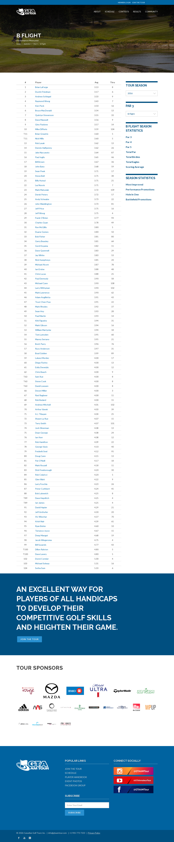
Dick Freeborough (43, 470)
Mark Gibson (41, 325)
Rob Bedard (40, 400)
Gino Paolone (41, 124)
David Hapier (41, 507)
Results (137, 11)
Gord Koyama (41, 246)
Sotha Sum (40, 568)
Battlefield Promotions (138, 199)
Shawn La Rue (41, 418)
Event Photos (73, 781)
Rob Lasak (40, 143)
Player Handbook (76, 777)
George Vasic (41, 446)
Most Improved (134, 184)
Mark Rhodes (41, 306)
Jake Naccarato (42, 152)
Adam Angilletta (42, 297)
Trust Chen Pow (43, 302)
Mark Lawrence (42, 292)
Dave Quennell (42, 250)
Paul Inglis (40, 157)
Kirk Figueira (41, 320)
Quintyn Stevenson (44, 115)
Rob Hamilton (41, 442)
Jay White (39, 255)
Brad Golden (41, 353)
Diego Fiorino (41, 362)
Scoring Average (135, 166)
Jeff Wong (40, 213)
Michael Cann (41, 283)
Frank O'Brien (41, 218)
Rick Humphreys (42, 260)
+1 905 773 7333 (77, 833)
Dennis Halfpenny (43, 148)
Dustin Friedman (42, 92)
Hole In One (132, 194)
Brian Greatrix (41, 134)
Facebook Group (75, 785)
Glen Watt (40, 479)
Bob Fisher (40, 236)
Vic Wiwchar (41, 516)
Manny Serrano (42, 339)
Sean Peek (40, 171)
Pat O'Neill (40, 460)
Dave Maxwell (41, 120)
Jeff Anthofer (41, 512)
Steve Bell (40, 176)
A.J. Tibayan (40, 414)
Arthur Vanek (41, 409)
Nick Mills (39, 138)
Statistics (27, 44)
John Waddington (43, 204)
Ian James (39, 502)
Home (18, 44)
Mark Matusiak (42, 190)
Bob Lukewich (41, 493)
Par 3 (35, 44)
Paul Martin (40, 316)
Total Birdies (133, 156)
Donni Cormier (42, 558)
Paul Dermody (41, 278)
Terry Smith (40, 423)
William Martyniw (43, 330)
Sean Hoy (39, 311)
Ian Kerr (39, 437)
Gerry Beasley (41, 241)
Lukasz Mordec (42, 358)
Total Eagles (132, 161)
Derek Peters (41, 194)
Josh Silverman (42, 428)
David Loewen (41, 386)
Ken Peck (39, 106)
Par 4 (128, 142)
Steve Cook (40, 381)
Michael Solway (42, 563)
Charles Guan (41, 222)
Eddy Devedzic (42, 367)
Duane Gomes (42, 232)
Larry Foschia (41, 484)
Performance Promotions (140, 189)
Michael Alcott (42, 264)
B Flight (142, 114)
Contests (124, 11)
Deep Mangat (41, 535)
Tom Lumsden (41, 334)
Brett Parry (40, 344)
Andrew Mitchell (43, 404)
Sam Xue (39, 376)
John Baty (39, 166)
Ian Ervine (39, 269)
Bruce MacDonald (43, 110)
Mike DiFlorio (41, 129)
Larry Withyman (42, 288)
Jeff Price (39, 208)
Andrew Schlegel (43, 96)
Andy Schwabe (42, 199)
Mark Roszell (41, 465)
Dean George (41, 432)
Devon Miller (41, 390)
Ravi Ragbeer (41, 395)
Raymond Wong (42, 101)
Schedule (109, 11)
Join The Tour (138, 2)
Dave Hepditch (42, 498)
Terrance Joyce (42, 530)
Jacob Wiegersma (43, 540)
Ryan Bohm (40, 526)
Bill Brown (39, 162)
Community (151, 11)
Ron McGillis (41, 227)
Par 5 (128, 147)
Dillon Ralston (41, 549)
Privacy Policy (94, 833)
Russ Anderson (42, 348)
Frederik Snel (41, 451)
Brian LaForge (41, 87)
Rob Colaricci (41, 474)
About (97, 11)
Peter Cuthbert (42, 488)
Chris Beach (40, 372)
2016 (142, 93)
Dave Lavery (41, 554)
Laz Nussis (40, 185)
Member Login (124, 2)
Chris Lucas (40, 274)
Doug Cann (40, 456)
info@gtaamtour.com (57, 833)
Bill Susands (40, 544)
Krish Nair (39, 521)
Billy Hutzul (40, 180)
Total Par (131, 151)
